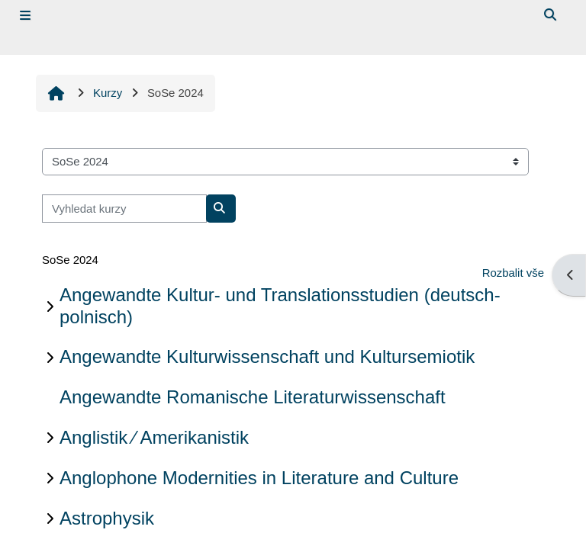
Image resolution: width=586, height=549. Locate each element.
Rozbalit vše (513, 272)
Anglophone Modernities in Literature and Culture (259, 477)
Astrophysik (107, 518)
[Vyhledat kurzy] (124, 208)
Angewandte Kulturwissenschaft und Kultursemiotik (267, 356)
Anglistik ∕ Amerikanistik (154, 437)
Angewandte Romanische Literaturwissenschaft (253, 397)
